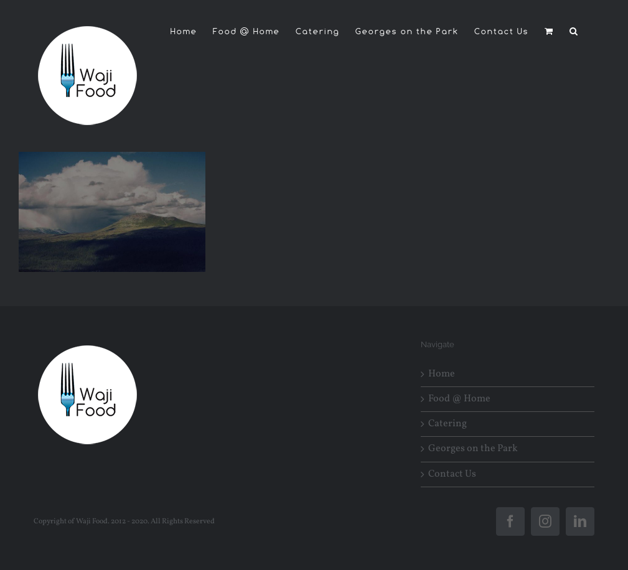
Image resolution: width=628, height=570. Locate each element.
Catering (447, 424)
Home (441, 374)
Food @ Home (459, 399)
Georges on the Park (473, 449)
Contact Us (452, 474)
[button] (574, 31)
